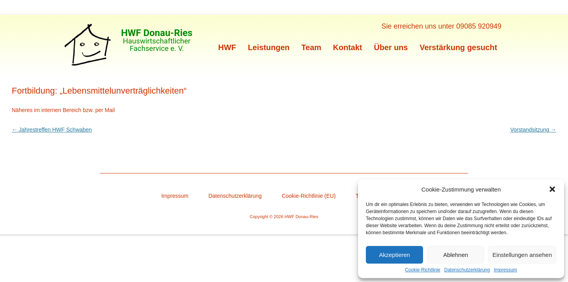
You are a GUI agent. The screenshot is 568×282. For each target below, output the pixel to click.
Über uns (391, 47)
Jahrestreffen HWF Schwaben (52, 130)
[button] (552, 189)
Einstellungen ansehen (522, 254)
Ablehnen (455, 254)
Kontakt (347, 47)
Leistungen (269, 47)
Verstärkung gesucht (458, 47)
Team (311, 47)
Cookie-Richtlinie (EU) (309, 196)
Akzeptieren (394, 254)
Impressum (505, 270)
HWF (227, 47)
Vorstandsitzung (533, 130)
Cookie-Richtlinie (422, 270)
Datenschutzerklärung (467, 270)
